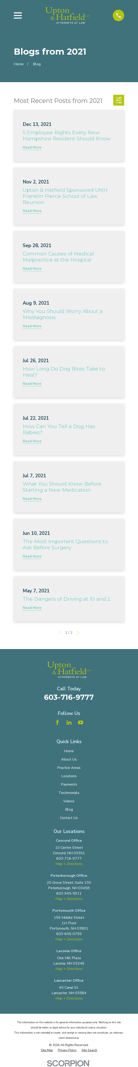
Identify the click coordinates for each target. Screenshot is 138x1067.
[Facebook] (57, 722)
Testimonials (69, 792)
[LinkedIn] (69, 722)
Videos (68, 801)
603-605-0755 (69, 933)
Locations (69, 776)
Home (69, 751)
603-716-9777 (69, 697)
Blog (69, 809)
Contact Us (69, 817)
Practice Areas (69, 767)
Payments (69, 784)
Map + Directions (69, 863)
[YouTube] (80, 722)
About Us (69, 759)
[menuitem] (47, 1050)
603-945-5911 (69, 893)
